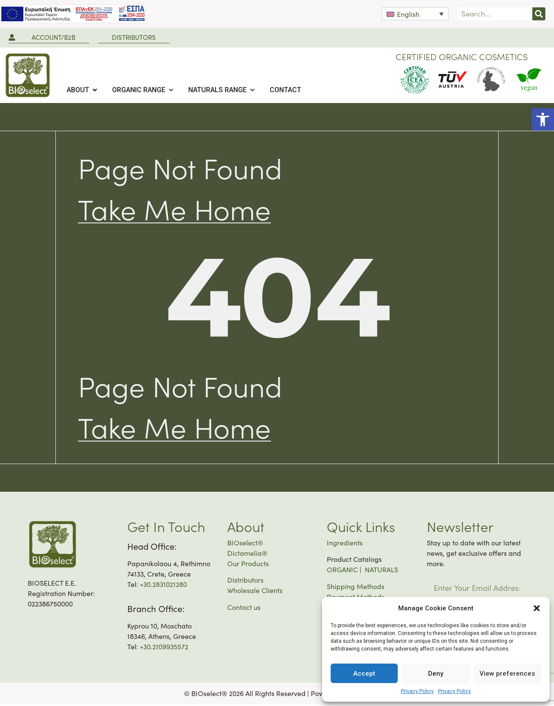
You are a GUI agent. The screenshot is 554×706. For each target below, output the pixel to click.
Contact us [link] (244, 608)
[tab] (82, 90)
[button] (536, 608)
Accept (364, 673)
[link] (542, 119)
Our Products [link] (248, 565)
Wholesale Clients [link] (255, 591)
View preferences (507, 673)
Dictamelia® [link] (247, 554)
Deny (435, 673)
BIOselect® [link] (245, 544)
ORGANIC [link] (342, 571)
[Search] (538, 13)
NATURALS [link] (381, 571)
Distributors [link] (245, 581)
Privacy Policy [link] (417, 691)
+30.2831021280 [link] (163, 585)
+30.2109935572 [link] (164, 648)
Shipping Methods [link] (355, 588)
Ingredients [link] (345, 544)
